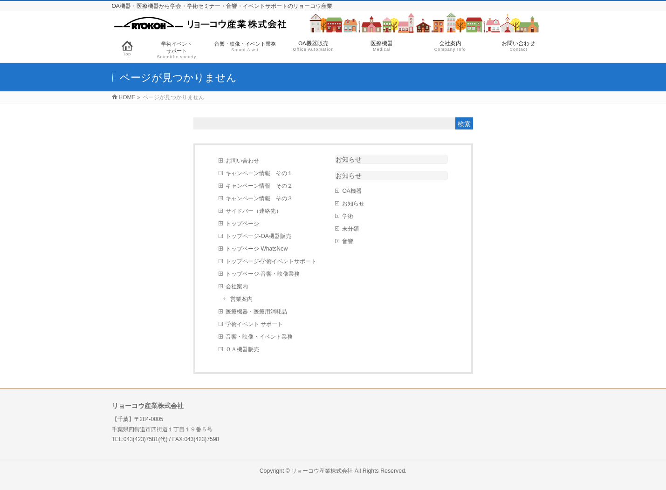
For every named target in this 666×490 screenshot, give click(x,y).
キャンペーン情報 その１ (259, 173)
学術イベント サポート (254, 324)
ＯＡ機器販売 (242, 349)
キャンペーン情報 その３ (259, 198)
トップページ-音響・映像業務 (263, 274)
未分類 (350, 228)
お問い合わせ (242, 160)
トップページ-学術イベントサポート (271, 261)
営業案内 (241, 299)
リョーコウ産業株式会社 (322, 471)
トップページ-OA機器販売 (258, 236)
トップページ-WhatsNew (257, 248)
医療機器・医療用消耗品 (256, 311)
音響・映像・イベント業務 (259, 336)
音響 (347, 241)
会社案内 (237, 286)
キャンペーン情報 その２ (259, 186)
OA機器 (351, 191)
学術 (347, 216)
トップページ (242, 223)
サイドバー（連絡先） (254, 211)
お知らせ (349, 159)
